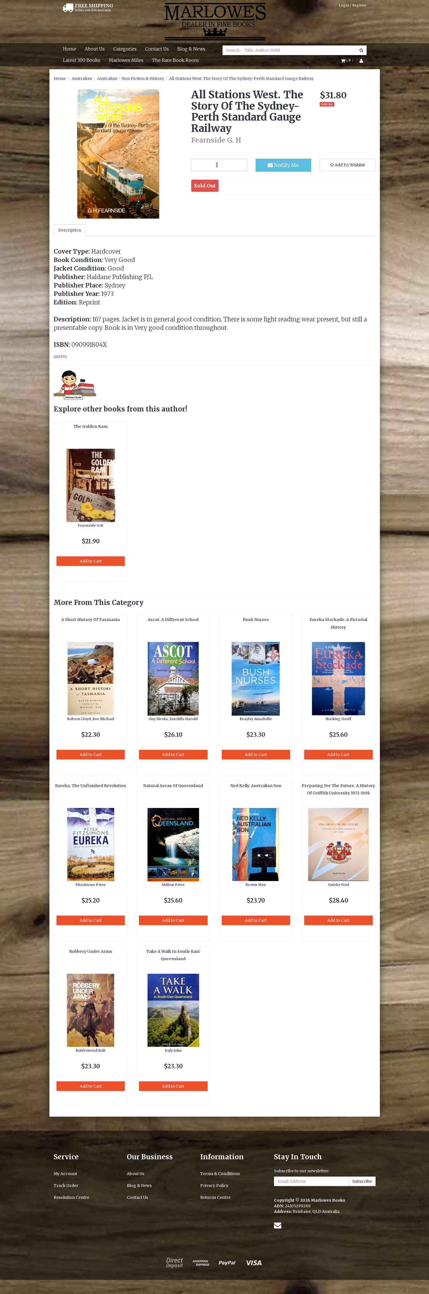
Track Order (66, 1185)
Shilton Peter (173, 885)
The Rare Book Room (175, 60)
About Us (95, 49)
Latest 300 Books (81, 60)
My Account (65, 1173)
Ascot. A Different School (173, 619)
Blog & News (191, 49)
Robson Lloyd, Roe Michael (90, 719)
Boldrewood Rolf (90, 1050)
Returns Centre (215, 1197)
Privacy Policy (214, 1185)
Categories (125, 49)
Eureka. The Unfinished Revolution (90, 785)
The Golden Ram (90, 426)
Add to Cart (91, 561)
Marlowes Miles (126, 60)
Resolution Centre (71, 1197)
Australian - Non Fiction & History (130, 78)
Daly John (173, 1050)
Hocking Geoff (338, 719)
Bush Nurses (256, 619)
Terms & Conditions (220, 1173)
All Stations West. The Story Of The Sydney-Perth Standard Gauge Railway (241, 78)
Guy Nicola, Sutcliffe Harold (173, 719)
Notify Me (283, 165)
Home (69, 49)
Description (69, 230)
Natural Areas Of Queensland (173, 785)
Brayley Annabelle (256, 719)
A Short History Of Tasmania (90, 619)
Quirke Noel (338, 885)
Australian (82, 78)
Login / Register (353, 5)
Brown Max (256, 885)
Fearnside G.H (90, 525)
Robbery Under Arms (90, 951)
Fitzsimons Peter (91, 885)
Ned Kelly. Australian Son (255, 785)
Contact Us (157, 49)
